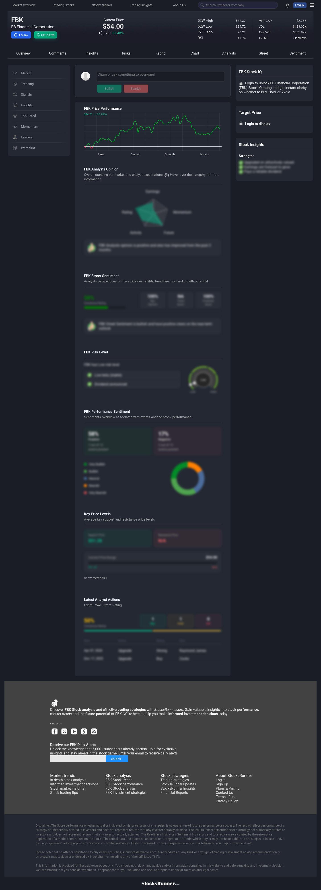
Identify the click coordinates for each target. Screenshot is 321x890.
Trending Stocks (63, 5)
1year (101, 154)
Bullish (109, 88)
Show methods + (95, 578)
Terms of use (226, 797)
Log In (221, 780)
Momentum (182, 212)
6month (135, 154)
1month (204, 154)
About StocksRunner (234, 775)
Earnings (153, 191)
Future (169, 233)
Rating (127, 212)
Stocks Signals (102, 5)
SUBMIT (117, 758)
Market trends (62, 775)
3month (170, 154)
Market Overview (24, 5)
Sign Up (222, 784)
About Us (179, 5)
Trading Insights (141, 5)
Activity (136, 233)
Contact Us (224, 793)
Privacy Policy (227, 801)
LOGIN (300, 5)
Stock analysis (118, 775)
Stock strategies (174, 775)
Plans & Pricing (228, 788)
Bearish (136, 88)
